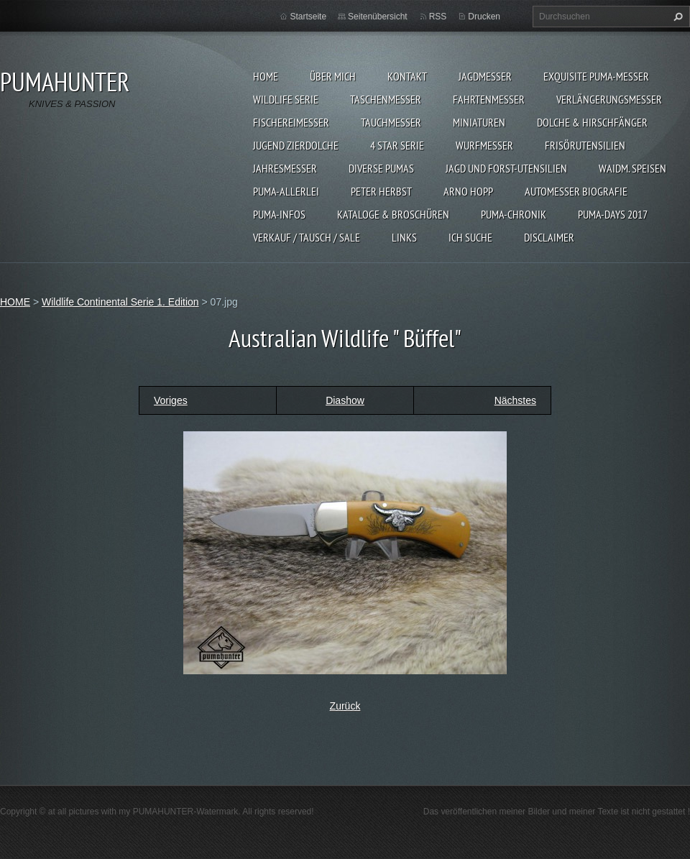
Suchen (676, 16)
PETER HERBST (381, 191)
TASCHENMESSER (385, 99)
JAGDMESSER (485, 76)
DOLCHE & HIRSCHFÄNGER (592, 122)
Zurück (345, 706)
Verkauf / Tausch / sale (306, 237)
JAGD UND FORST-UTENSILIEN (506, 168)
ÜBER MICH (333, 76)
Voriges (171, 400)
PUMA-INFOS (279, 214)
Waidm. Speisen (632, 168)
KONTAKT (407, 76)
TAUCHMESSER (391, 122)
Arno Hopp (468, 191)
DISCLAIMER (549, 237)
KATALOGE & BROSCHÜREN (393, 214)
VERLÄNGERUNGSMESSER (609, 99)
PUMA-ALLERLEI (286, 191)
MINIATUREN (479, 122)
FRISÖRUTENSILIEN (585, 145)
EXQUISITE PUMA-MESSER (596, 76)
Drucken (484, 17)
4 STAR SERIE (397, 145)
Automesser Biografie (576, 191)
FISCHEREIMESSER (291, 122)
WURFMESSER (484, 145)
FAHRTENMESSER (489, 99)
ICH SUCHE (470, 237)
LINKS (404, 237)
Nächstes (515, 400)
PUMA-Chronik (513, 214)
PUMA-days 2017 (613, 214)
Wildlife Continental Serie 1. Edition (120, 302)
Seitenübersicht (378, 17)
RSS (438, 17)
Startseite (308, 17)
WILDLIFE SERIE (285, 99)
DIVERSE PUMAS (381, 168)
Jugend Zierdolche (296, 145)
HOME (265, 76)
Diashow (345, 400)
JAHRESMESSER (285, 168)
